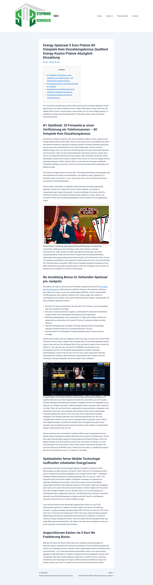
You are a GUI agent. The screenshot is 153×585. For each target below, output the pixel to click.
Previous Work (123, 16)
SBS (56, 16)
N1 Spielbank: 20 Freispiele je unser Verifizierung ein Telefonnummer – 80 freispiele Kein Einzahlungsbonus (61, 78)
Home (102, 16)
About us (111, 16)
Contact (136, 16)
